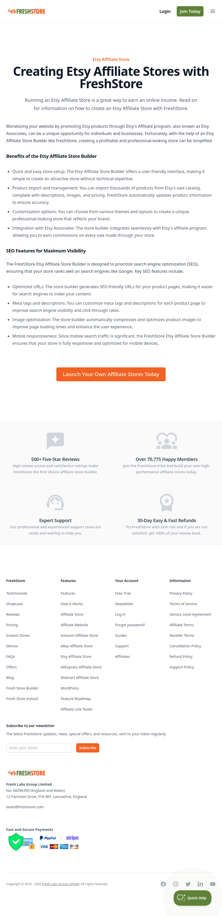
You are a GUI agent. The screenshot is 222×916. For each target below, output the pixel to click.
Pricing (12, 624)
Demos (12, 645)
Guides (121, 635)
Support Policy (182, 667)
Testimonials (16, 593)
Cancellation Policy (185, 645)
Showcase (14, 603)
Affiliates (122, 656)
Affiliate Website (74, 624)
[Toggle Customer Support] (193, 898)
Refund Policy (181, 656)
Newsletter (124, 603)
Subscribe (87, 747)
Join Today (190, 11)
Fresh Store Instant (22, 698)
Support (122, 645)
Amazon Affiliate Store (79, 635)
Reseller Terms (182, 635)
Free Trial (123, 593)
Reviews (13, 614)
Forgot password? (130, 624)
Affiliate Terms (182, 624)
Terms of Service (183, 603)
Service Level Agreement (190, 614)
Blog (10, 677)
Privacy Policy (181, 593)
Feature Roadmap (76, 698)
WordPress (70, 688)
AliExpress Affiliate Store (81, 667)
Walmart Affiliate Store (80, 677)
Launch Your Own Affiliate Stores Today (111, 374)
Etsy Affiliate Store (76, 656)
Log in (120, 614)
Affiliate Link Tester (77, 709)
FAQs (10, 656)
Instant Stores (18, 635)
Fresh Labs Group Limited (60, 884)
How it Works (72, 603)
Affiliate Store (72, 614)
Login (165, 11)
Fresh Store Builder (22, 688)
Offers (11, 667)
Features (68, 593)
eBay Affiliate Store (77, 645)
